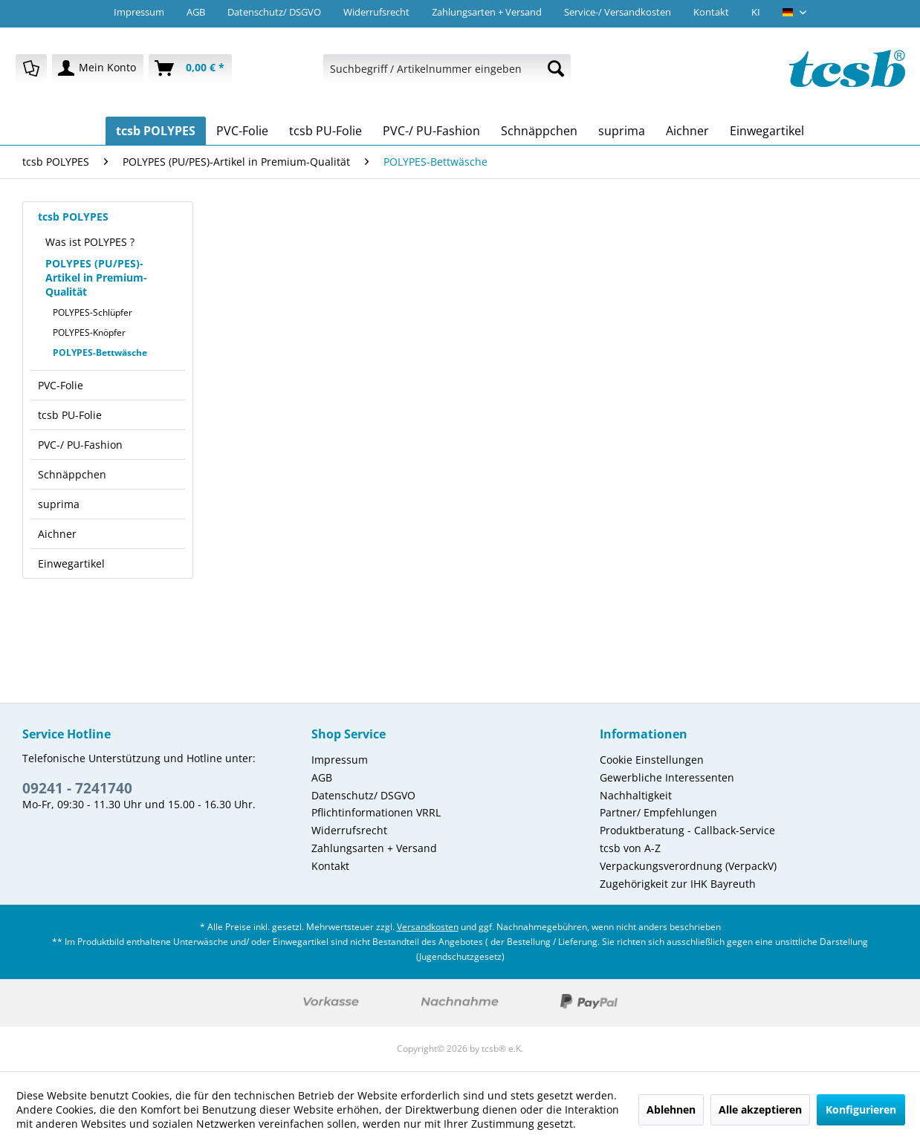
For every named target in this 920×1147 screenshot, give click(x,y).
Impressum (139, 12)
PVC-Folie (60, 385)
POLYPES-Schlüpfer (92, 312)
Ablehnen (671, 1109)
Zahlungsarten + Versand (487, 12)
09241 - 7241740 (77, 788)
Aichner (57, 534)
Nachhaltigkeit (636, 795)
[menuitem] (31, 68)
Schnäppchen (72, 474)
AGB (196, 12)
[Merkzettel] (31, 68)
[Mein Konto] (97, 68)
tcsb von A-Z (630, 848)
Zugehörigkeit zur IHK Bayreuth (678, 884)
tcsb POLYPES (73, 216)
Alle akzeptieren (760, 1109)
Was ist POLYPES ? (90, 242)
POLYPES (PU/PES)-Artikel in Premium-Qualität (96, 277)
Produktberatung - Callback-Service (687, 830)
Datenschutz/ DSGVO (274, 12)
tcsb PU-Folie (70, 415)
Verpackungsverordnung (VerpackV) (688, 866)
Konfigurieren (861, 1109)
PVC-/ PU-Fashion (80, 445)
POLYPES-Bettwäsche (100, 352)
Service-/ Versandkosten (617, 12)
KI (755, 12)
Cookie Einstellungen (652, 760)
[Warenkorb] (190, 68)
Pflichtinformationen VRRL (376, 812)
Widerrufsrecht (376, 12)
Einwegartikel (71, 563)
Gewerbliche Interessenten (667, 777)
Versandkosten (428, 926)
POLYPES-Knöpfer (89, 332)
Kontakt (711, 12)
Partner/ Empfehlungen (658, 812)
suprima (59, 504)
